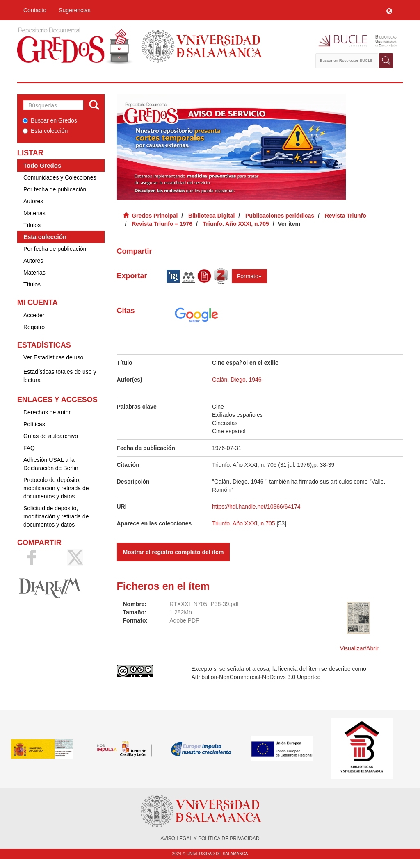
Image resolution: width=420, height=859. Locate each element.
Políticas (34, 424)
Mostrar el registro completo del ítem (173, 552)
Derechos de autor (47, 412)
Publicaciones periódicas (279, 215)
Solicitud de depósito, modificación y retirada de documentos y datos (56, 516)
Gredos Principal (155, 215)
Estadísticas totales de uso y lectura (59, 375)
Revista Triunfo (345, 215)
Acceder (33, 315)
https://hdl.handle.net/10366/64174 (256, 506)
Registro (34, 327)
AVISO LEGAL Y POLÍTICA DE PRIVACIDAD (209, 838)
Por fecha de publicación (54, 189)
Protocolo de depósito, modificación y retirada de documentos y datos (56, 488)
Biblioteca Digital (211, 215)
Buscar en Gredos (50, 120)
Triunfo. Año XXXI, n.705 (236, 223)
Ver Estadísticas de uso (53, 357)
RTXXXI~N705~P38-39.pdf (204, 604)
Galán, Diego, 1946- (237, 379)
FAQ (29, 448)
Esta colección (45, 130)
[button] (389, 10)
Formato (249, 276)
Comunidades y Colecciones (59, 177)
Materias (34, 213)
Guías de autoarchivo (50, 436)
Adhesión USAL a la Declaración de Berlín (50, 464)
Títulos (32, 225)
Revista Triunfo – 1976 (162, 223)
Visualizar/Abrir (359, 648)
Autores (33, 201)
